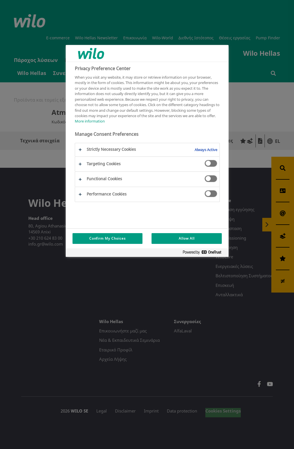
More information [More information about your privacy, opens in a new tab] (90, 121)
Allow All (187, 238)
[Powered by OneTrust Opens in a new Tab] (204, 253)
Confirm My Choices (107, 238)
